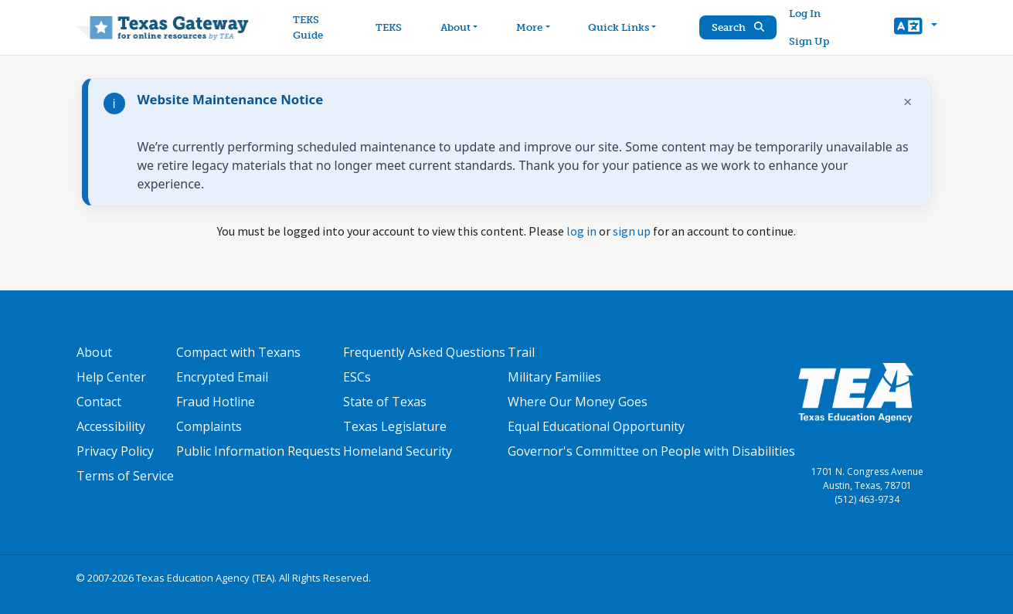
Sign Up (809, 41)
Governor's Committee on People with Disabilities (651, 451)
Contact (98, 401)
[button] (915, 28)
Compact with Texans (238, 352)
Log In (805, 13)
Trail (521, 352)
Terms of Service (125, 475)
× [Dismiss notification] (907, 101)
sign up (632, 231)
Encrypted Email (222, 376)
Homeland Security (397, 451)
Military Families (554, 376)
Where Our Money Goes (578, 401)
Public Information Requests (258, 451)
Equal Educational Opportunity (596, 426)
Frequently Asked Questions (424, 352)
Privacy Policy (115, 451)
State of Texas (385, 401)
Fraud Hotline (215, 401)
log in (581, 231)
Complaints (209, 426)
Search (738, 27)
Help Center (111, 376)
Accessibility (110, 426)
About (94, 352)
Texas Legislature (395, 426)
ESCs (357, 376)
